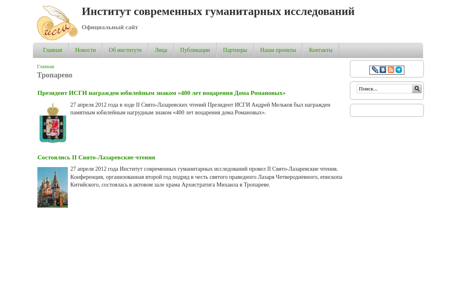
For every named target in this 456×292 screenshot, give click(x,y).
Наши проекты (278, 50)
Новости (85, 50)
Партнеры (235, 50)
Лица (161, 50)
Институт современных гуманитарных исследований (218, 11)
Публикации (195, 50)
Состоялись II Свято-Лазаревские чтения (96, 157)
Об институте (125, 50)
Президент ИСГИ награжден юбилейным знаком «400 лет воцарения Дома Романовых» (161, 92)
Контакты (320, 50)
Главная (52, 50)
